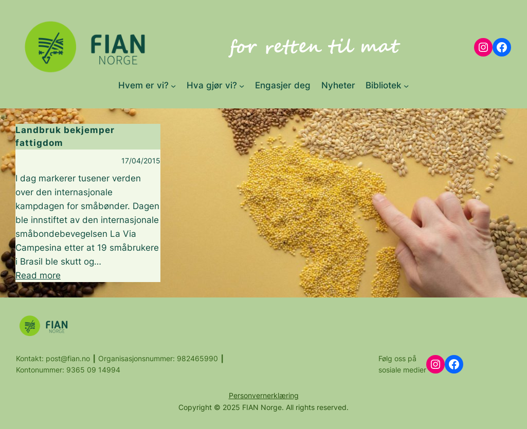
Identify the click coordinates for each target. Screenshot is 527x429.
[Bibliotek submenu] (406, 85)
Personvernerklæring (264, 395)
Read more (38, 275)
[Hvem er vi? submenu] (173, 85)
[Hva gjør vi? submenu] (241, 85)
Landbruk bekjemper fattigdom (65, 136)
